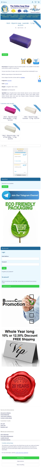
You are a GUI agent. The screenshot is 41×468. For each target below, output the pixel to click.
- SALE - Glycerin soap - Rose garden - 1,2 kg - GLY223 (10, 118)
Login (4, 268)
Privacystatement (5, 414)
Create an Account (7, 286)
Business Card (4, 427)
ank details (9, 418)
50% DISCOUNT (23, 15)
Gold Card (3, 425)
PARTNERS (29, 16)
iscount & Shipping (6, 413)
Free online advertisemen (7, 436)
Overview (5, 54)
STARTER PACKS (5, 16)
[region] (20, 450)
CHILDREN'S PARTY (14, 16)
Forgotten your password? (7, 271)
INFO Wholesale (5, 434)
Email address (5, 256)
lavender (9, 80)
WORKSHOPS (22, 16)
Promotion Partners (5, 439)
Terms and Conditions (6, 416)
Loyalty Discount (5, 438)
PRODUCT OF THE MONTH (33, 15)
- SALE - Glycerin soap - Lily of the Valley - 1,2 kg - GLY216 (10, 137)
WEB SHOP (3, 15)
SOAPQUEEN (35, 16)
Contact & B (4, 418)
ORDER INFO (16, 15)
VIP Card (3, 423)
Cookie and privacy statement (21, 452)
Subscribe (5, 186)
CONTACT (20, 18)
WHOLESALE (9, 15)
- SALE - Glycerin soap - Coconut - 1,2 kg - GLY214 (31, 117)
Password (4, 262)
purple (6, 83)
